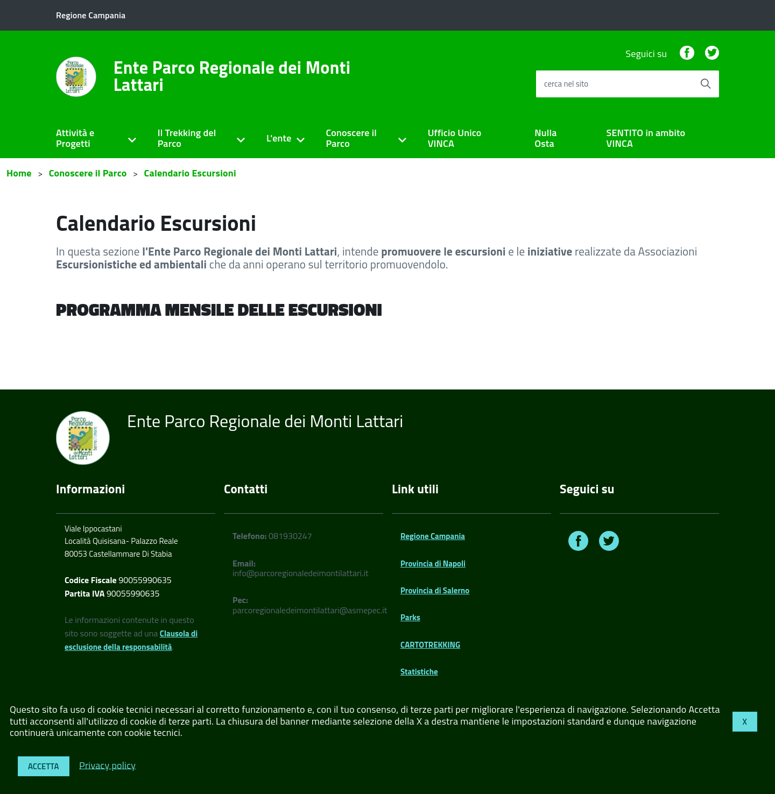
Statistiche (419, 671)
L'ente (279, 138)
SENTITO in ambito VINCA (646, 138)
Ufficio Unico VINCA (455, 138)
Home (19, 173)
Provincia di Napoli (433, 563)
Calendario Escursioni (190, 173)
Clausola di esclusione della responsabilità (131, 640)
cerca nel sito (566, 83)
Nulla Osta (545, 138)
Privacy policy (107, 764)
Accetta (43, 766)
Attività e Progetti (75, 138)
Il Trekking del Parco (187, 138)
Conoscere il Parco (351, 138)
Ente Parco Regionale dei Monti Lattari (232, 76)
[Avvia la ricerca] (705, 83)
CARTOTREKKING (430, 645)
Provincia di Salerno (434, 590)
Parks (410, 617)
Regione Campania (432, 536)
